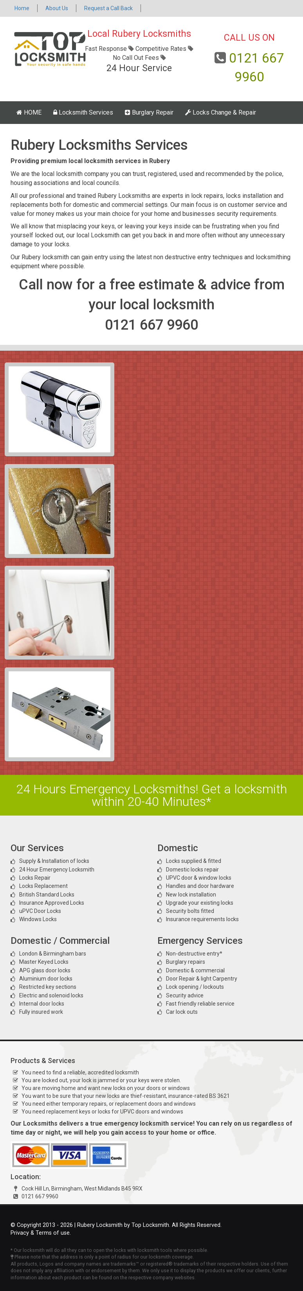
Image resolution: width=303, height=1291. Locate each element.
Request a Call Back (108, 8)
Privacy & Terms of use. (41, 1233)
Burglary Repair (149, 112)
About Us (56, 8)
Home (21, 8)
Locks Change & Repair (220, 112)
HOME (28, 112)
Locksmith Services (83, 112)
